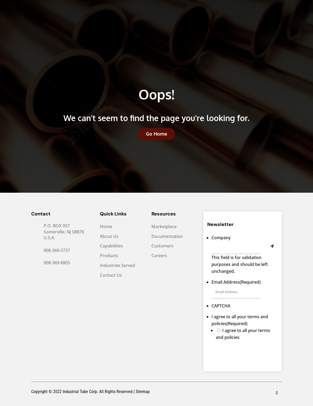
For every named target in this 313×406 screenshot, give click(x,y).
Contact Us (111, 275)
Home (106, 226)
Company (221, 238)
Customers (162, 246)
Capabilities (111, 246)
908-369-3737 (57, 250)
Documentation (167, 236)
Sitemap (143, 391)
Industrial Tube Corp (79, 391)
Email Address (236, 282)
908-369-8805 (57, 263)
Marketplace (164, 226)
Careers (159, 256)
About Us (109, 236)
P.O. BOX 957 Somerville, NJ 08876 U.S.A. (64, 232)
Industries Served (117, 265)
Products (109, 256)
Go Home (156, 134)
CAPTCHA (220, 306)
